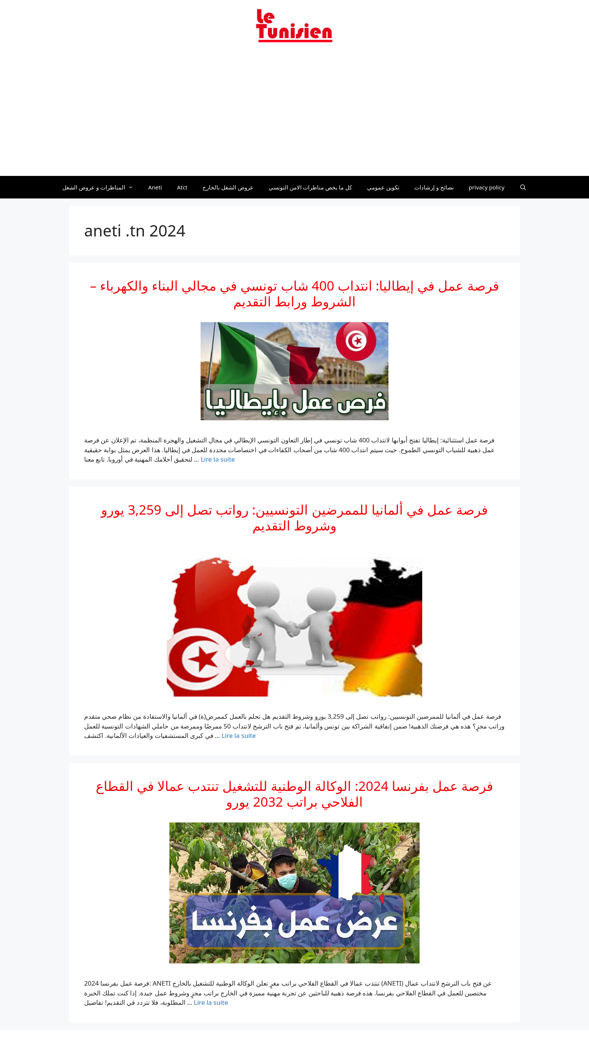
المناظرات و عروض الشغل (101, 187)
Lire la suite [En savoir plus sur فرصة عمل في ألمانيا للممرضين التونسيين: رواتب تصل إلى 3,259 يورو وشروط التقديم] (239, 735)
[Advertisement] (294, 114)
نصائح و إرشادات (434, 187)
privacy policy (486, 187)
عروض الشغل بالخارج (228, 187)
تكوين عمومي (383, 187)
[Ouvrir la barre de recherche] (523, 187)
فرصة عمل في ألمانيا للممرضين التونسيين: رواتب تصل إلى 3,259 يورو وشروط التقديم (294, 517)
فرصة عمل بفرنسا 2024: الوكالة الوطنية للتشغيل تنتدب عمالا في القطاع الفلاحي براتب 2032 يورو (295, 793)
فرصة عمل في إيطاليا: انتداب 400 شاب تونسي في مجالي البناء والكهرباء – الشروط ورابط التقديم (294, 293)
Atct (182, 187)
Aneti (155, 187)
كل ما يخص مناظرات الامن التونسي (310, 187)
